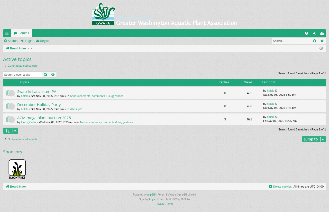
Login (28, 41)
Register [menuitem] (323, 34)
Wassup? (75, 109)
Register (46, 41)
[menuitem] (306, 33)
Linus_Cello (28, 122)
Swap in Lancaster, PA (36, 91)
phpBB (151, 194)
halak (24, 96)
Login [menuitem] (315, 34)
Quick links (8, 34)
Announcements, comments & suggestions (97, 96)
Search (12, 41)
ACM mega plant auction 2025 (44, 117)
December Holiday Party (39, 104)
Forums (24, 33)
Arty (151, 199)
